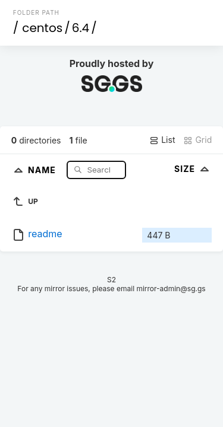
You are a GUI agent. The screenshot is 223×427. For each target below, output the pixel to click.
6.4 (80, 28)
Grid (197, 140)
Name (43, 169)
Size (193, 169)
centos (42, 28)
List (162, 140)
